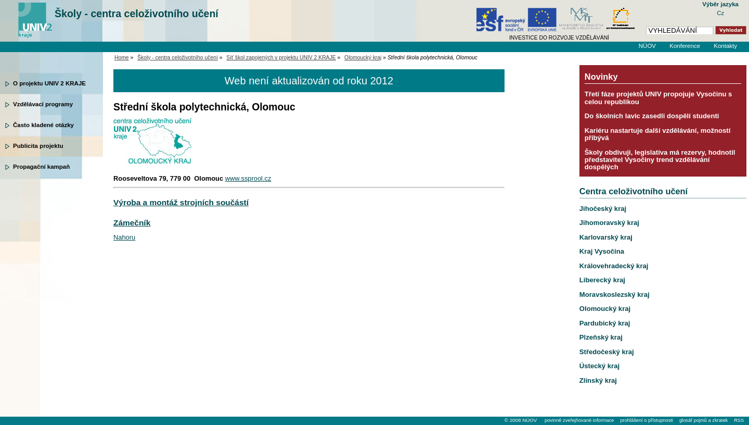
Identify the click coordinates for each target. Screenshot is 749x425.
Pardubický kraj (604, 323)
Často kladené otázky (43, 125)
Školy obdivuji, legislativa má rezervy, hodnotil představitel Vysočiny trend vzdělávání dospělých (660, 159)
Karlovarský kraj (605, 237)
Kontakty (725, 46)
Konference (684, 46)
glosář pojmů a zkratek (703, 420)
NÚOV (647, 46)
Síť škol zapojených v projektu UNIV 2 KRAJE (280, 57)
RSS (739, 420)
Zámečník (131, 222)
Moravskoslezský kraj (614, 294)
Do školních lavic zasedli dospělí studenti (652, 116)
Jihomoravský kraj (609, 223)
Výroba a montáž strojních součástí (181, 202)
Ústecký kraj (599, 366)
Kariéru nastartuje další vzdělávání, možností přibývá (657, 134)
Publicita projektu (38, 146)
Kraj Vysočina (601, 251)
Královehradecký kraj (614, 266)
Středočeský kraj (606, 352)
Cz (720, 13)
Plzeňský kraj (601, 337)
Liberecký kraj (602, 280)
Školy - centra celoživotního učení (136, 13)
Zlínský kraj (598, 380)
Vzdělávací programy (43, 104)
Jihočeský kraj (602, 209)
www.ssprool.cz (248, 178)
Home (121, 57)
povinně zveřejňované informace (579, 420)
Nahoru (124, 237)
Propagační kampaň (41, 167)
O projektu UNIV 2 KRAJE (49, 83)
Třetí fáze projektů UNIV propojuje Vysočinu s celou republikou (658, 97)
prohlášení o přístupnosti (646, 420)
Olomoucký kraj (362, 57)
